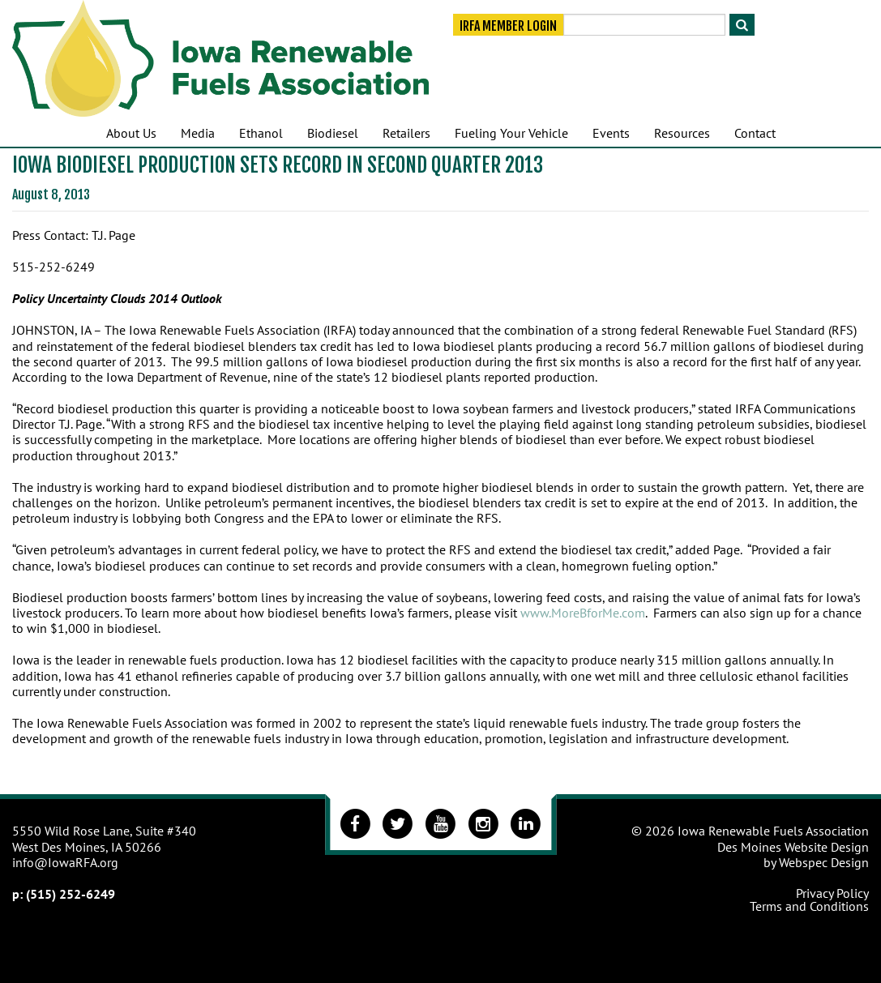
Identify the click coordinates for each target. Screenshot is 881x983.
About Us (131, 133)
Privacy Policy (832, 893)
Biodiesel (332, 133)
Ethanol (261, 133)
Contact (755, 133)
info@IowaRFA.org (65, 862)
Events (611, 133)
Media (198, 133)
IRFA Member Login (508, 26)
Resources (682, 133)
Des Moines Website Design (793, 847)
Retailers (406, 133)
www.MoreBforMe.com (582, 613)
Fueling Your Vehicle (511, 133)
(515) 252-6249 (70, 894)
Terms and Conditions (809, 906)
